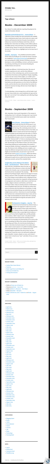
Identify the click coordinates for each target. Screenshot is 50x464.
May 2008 (8, 341)
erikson (24, 100)
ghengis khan (33, 241)
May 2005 (8, 387)
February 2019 (10, 310)
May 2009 (8, 330)
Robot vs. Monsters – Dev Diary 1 (19, 289)
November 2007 (10, 345)
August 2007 (9, 351)
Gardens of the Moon (20, 153)
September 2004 (10, 400)
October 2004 (9, 398)
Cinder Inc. (10, 8)
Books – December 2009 (18, 25)
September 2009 (10, 323)
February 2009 (10, 334)
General (8, 427)
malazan (29, 100)
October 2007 (9, 347)
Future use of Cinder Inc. (12, 270)
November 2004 (10, 396)
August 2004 (9, 402)
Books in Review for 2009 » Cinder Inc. (16, 292)
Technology (9, 433)
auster (18, 100)
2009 (18, 241)
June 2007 (8, 354)
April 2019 (9, 307)
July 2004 (8, 404)
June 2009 (9, 329)
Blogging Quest (10, 418)
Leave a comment (21, 242)
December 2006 (10, 362)
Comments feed (10, 451)
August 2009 (9, 325)
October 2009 (9, 321)
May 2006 (8, 369)
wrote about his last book (20, 58)
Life (7, 429)
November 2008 (10, 338)
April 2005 (9, 389)
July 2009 (8, 327)
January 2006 (9, 374)
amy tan (21, 241)
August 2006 (9, 363)
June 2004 (9, 405)
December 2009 (10, 318)
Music (7, 431)
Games (8, 425)
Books (14, 100)
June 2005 (9, 385)
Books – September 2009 (19, 109)
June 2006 (9, 367)
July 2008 (8, 340)
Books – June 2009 (18, 287)
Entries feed (9, 449)
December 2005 (10, 376)
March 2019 (9, 308)
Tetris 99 (8, 267)
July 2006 (8, 365)
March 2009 (9, 332)
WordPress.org (10, 453)
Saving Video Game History (13, 265)
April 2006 (9, 371)
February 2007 (10, 360)
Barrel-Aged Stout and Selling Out (15, 269)
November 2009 (10, 319)
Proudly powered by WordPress (17, 460)
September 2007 (10, 349)
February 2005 (10, 391)
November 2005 (10, 378)
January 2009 (9, 336)
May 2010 (8, 314)
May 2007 (8, 356)
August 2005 (9, 384)
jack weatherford (8, 242)
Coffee (8, 422)
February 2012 (10, 312)
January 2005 (9, 393)
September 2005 (10, 382)
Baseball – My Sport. (16, 290)
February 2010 (10, 316)
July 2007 (8, 352)
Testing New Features (12, 272)
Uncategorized (10, 435)
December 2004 (10, 394)
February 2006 (10, 373)
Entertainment (10, 424)
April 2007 (9, 358)
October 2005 (9, 380)
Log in (8, 447)
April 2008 (9, 343)
